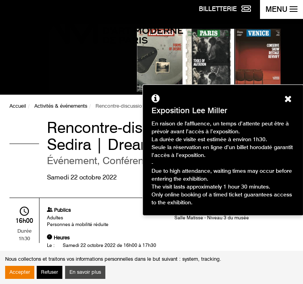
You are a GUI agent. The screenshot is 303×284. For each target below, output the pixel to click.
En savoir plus (85, 272)
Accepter (19, 272)
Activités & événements (60, 106)
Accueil (17, 106)
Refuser (49, 272)
